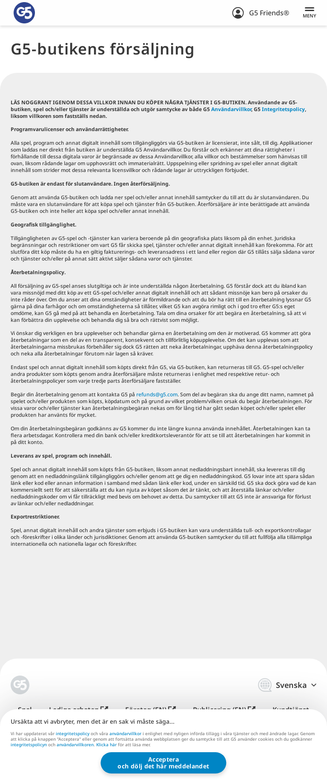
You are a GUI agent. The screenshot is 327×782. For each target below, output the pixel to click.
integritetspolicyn (29, 745)
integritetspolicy (72, 733)
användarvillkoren (75, 745)
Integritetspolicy (283, 109)
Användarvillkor (231, 109)
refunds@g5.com (157, 394)
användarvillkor (125, 733)
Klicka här (106, 745)
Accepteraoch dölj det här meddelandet (163, 762)
